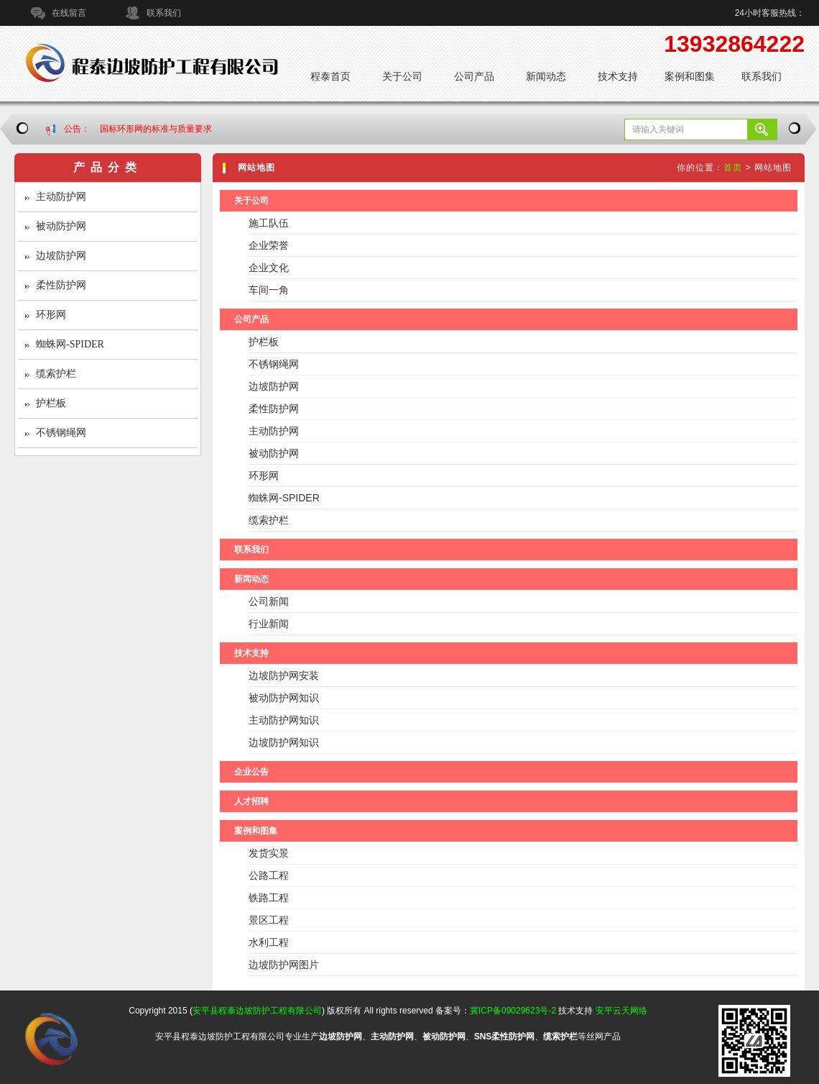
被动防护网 (61, 226)
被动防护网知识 (284, 697)
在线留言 (69, 13)
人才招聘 (251, 801)
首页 (732, 168)
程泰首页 (330, 76)
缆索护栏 (56, 373)
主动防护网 (61, 196)
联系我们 (164, 13)
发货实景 (269, 853)
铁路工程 (269, 897)
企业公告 (251, 772)
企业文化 (269, 267)
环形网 (51, 314)
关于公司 (402, 76)
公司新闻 (269, 601)
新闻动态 (546, 76)
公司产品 (474, 76)
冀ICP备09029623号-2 (513, 1011)
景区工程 (269, 920)
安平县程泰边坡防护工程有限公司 (257, 1011)
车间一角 (269, 290)
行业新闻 (269, 623)
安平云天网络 (621, 1011)
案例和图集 (690, 76)
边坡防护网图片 (284, 964)
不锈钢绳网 (61, 432)
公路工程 (269, 875)
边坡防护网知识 (284, 742)
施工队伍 (269, 223)
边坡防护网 (61, 255)
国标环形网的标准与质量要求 (156, 129)
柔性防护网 (61, 285)
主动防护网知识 (284, 720)
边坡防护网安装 (284, 675)
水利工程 (269, 942)
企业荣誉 (269, 245)
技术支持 (618, 76)
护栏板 (51, 403)
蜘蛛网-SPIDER (70, 344)
